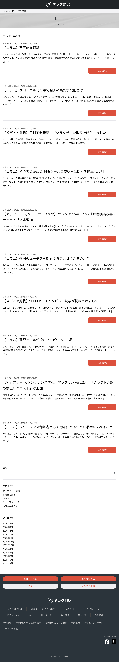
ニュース (82, 614)
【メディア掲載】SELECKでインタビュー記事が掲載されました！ (52, 300)
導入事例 (65, 614)
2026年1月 (8, 534)
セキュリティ (13, 614)
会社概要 (7, 622)
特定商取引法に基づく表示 (28, 622)
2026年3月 (8, 527)
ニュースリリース (11, 502)
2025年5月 (8, 563)
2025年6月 (8, 559)
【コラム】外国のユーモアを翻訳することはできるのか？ (46, 258)
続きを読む (102, 70)
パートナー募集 (10, 628)
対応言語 (69, 609)
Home (5, 11)
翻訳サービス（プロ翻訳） (43, 609)
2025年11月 (8, 541)
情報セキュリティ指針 (56, 622)
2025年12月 (8, 538)
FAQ (30, 614)
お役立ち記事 (9, 494)
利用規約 (75, 622)
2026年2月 (8, 530)
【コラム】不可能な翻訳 (21, 47)
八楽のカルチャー (11, 505)
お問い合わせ (30, 578)
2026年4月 (8, 523)
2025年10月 (8, 545)
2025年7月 (8, 556)
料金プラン (46, 614)
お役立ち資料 (88, 586)
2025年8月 (8, 552)
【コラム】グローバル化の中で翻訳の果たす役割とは (43, 90)
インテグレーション (92, 609)
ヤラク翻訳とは (14, 609)
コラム (6, 498)
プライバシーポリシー (94, 622)
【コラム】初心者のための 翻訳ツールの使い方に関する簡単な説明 (53, 171)
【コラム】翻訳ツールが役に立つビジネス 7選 (37, 339)
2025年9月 (8, 548)
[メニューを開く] (114, 4)
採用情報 (99, 614)
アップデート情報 (11, 491)
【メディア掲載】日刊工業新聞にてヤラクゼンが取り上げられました (54, 132)
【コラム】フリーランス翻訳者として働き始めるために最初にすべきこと (58, 426)
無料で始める (88, 578)
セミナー (30, 586)
